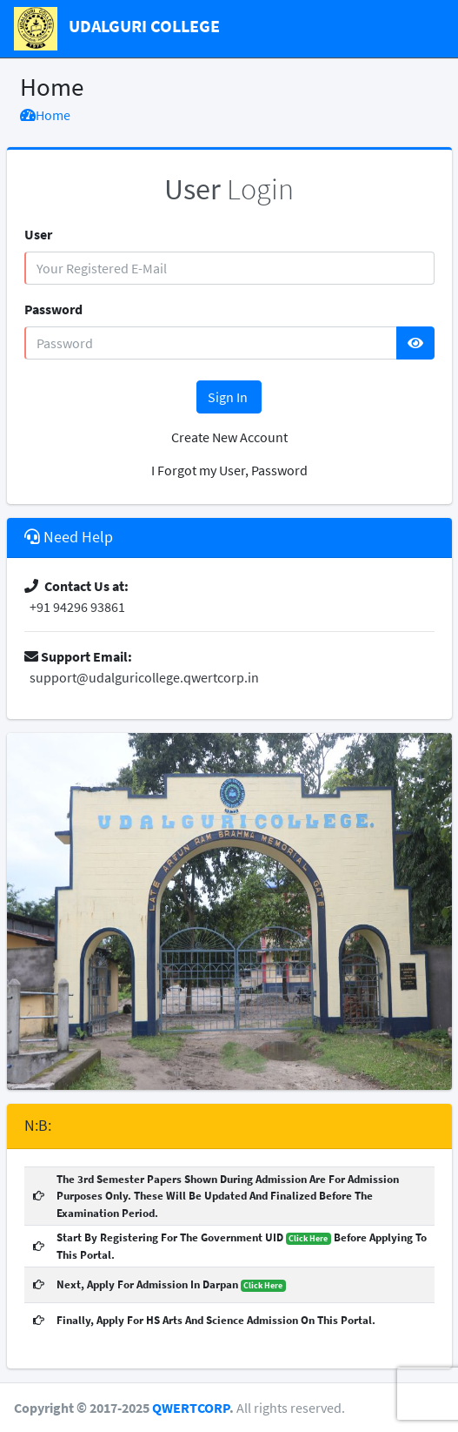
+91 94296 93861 (74, 606)
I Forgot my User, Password (229, 470)
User (38, 234)
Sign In (229, 397)
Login (229, 189)
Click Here (308, 1238)
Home (45, 115)
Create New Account (229, 437)
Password (53, 309)
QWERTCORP (190, 1407)
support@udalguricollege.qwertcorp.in (141, 677)
